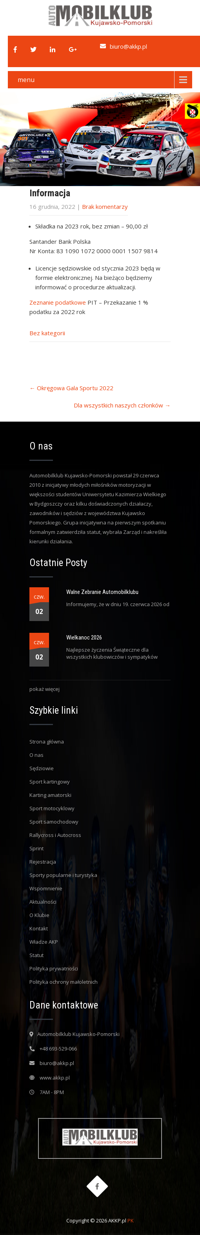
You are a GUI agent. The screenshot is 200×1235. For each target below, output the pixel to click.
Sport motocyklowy (52, 808)
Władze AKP (43, 941)
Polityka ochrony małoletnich (63, 981)
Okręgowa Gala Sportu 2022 (71, 388)
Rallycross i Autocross (55, 835)
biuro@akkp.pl (128, 46)
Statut (36, 955)
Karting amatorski (50, 794)
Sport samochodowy (53, 821)
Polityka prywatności (53, 968)
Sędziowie (41, 768)
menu (26, 79)
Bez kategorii (47, 333)
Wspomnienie (45, 888)
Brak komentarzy (105, 206)
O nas (36, 754)
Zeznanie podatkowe (57, 302)
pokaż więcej (44, 688)
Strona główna (46, 741)
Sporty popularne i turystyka (63, 875)
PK (130, 1220)
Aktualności (42, 901)
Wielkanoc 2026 (84, 637)
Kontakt (38, 928)
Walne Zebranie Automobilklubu (102, 592)
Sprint (36, 848)
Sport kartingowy (49, 781)
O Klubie (39, 915)
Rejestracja (42, 861)
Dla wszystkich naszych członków (122, 405)
